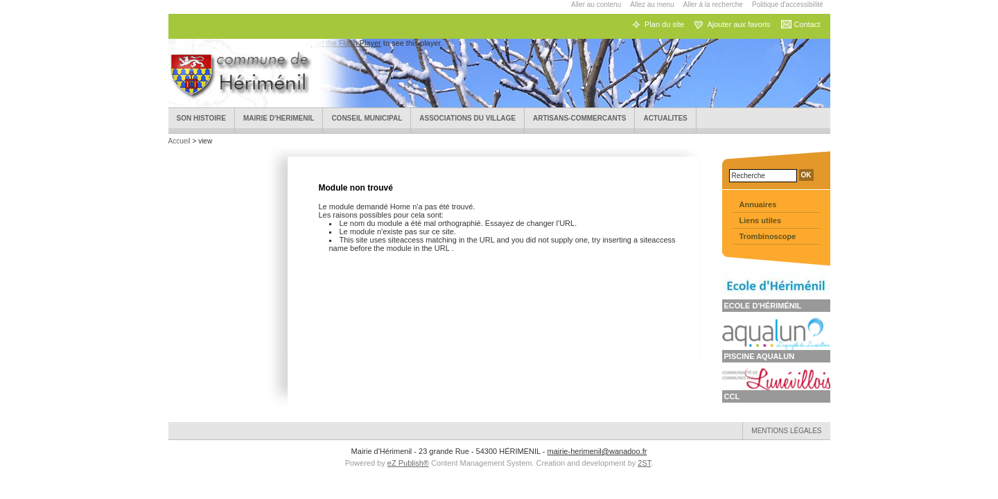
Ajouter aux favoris (738, 24)
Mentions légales (786, 431)
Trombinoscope (767, 236)
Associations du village (467, 118)
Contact (807, 24)
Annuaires (758, 204)
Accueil (180, 141)
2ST (644, 463)
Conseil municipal (366, 118)
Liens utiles (760, 220)
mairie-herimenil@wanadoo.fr (597, 451)
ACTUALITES (665, 118)
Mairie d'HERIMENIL (278, 118)
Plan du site (664, 24)
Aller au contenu (596, 4)
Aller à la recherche (713, 4)
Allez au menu (652, 4)
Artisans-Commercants (579, 118)
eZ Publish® (408, 463)
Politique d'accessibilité (787, 4)
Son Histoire (202, 118)
